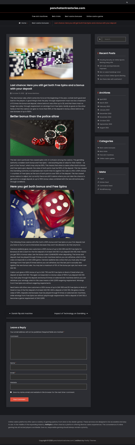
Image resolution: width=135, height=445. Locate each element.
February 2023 (105, 106)
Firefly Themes (90, 442)
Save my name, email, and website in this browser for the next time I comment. (44, 393)
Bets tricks (56, 16)
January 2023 (104, 110)
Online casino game (95, 16)
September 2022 (106, 124)
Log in (102, 178)
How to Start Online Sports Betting (112, 75)
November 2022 (105, 117)
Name (13, 363)
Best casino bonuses (73, 16)
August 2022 (104, 127)
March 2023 (104, 103)
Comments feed (106, 185)
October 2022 (105, 120)
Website (13, 383)
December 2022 (105, 113)
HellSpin (48, 426)
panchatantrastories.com (67, 8)
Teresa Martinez (33, 93)
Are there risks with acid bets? (111, 79)
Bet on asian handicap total (110, 72)
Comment (14, 336)
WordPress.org (105, 189)
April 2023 (103, 99)
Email (13, 373)
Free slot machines (40, 16)
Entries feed (104, 182)
